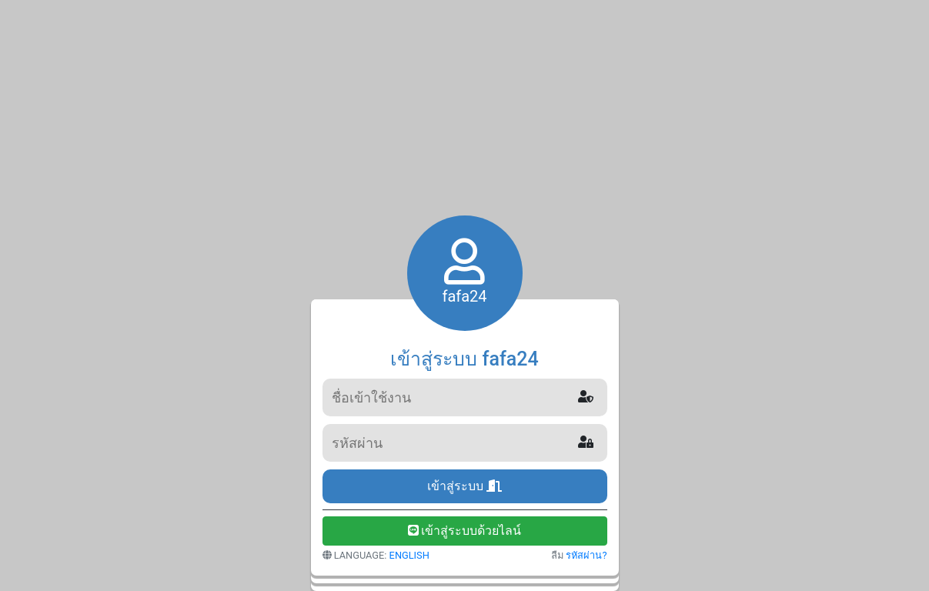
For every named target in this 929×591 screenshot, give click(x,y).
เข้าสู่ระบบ (464, 486)
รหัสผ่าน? (586, 555)
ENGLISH (409, 555)
